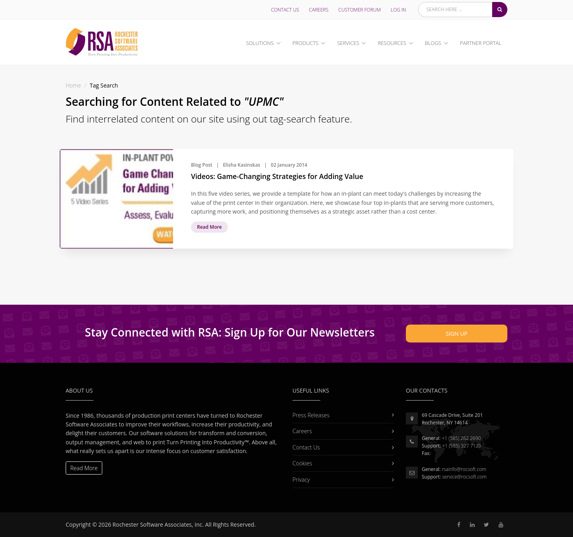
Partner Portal (480, 43)
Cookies (339, 463)
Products (305, 43)
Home (73, 85)
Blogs (433, 43)
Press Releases (339, 415)
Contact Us (285, 9)
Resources (392, 43)
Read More (209, 227)
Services (348, 43)
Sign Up (457, 333)
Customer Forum (359, 9)
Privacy (339, 479)
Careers (319, 9)
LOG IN (398, 9)
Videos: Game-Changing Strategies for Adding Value (277, 176)
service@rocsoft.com (464, 476)
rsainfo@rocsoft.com (464, 469)
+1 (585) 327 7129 (461, 445)
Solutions (259, 43)
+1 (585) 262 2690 (461, 438)
